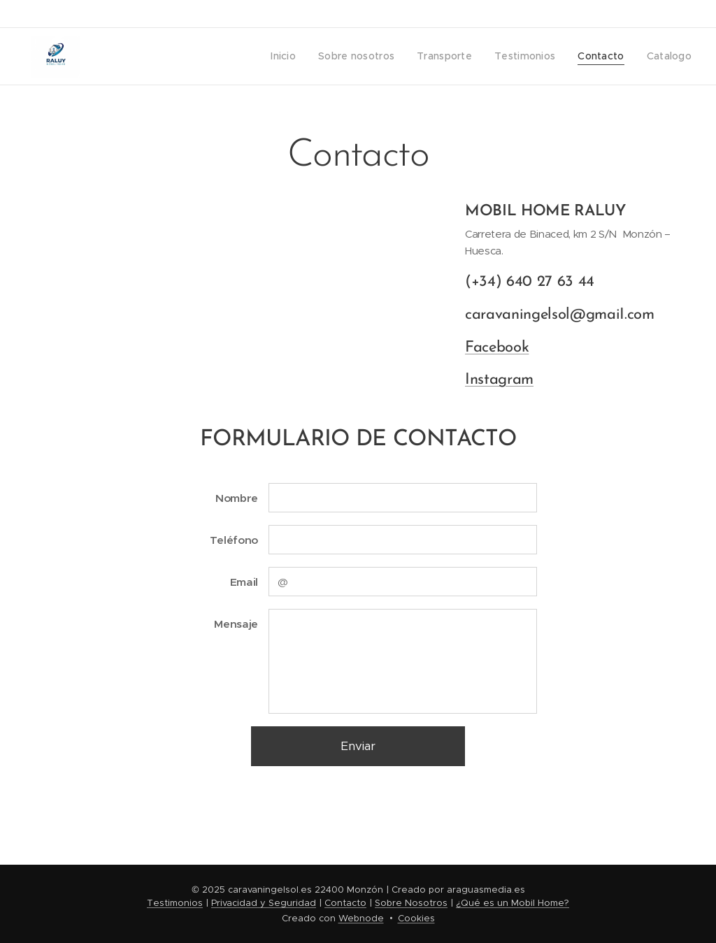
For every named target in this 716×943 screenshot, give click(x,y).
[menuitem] (297, 56)
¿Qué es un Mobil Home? (512, 903)
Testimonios (175, 903)
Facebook (497, 347)
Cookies (416, 918)
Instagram (499, 380)
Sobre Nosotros (411, 903)
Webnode (361, 918)
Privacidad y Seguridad (263, 903)
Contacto (345, 903)
